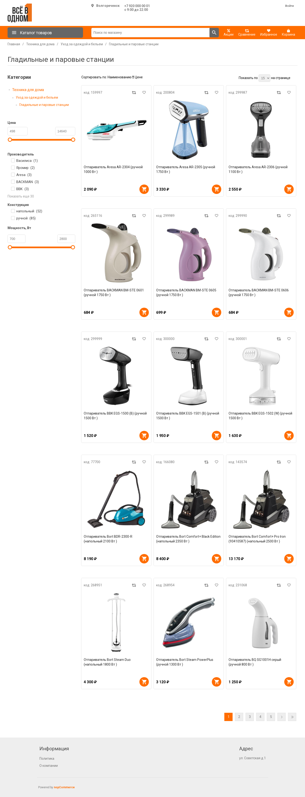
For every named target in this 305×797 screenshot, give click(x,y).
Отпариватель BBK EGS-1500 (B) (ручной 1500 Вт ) (115, 415)
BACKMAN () (27, 182)
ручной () (26, 218)
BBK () (22, 189)
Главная (14, 44)
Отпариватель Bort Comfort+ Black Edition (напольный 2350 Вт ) (188, 539)
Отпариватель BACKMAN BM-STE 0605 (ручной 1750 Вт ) (186, 292)
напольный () (29, 211)
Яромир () (25, 168)
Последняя (292, 717)
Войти (289, 6)
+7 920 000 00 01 (137, 6)
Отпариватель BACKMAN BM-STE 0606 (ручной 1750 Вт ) (259, 292)
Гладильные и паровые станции (44, 105)
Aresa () (24, 175)
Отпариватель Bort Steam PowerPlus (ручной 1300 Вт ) (184, 662)
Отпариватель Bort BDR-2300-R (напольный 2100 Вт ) (108, 539)
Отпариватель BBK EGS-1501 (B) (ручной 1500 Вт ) (187, 415)
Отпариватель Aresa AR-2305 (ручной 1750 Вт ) (185, 169)
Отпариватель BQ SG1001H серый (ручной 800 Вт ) (255, 662)
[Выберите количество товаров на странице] (264, 78)
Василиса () (27, 161)
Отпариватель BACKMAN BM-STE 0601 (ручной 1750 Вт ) (114, 292)
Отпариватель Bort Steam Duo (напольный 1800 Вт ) (107, 662)
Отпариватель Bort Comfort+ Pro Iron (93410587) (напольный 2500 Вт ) (257, 539)
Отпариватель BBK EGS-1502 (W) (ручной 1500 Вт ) (260, 415)
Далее (281, 717)
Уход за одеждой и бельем (37, 97)
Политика (46, 758)
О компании (48, 766)
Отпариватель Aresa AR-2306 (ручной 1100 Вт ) (258, 169)
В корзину (144, 189)
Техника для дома (28, 90)
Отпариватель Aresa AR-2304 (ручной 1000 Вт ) (113, 169)
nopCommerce (64, 787)
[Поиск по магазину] (150, 32)
